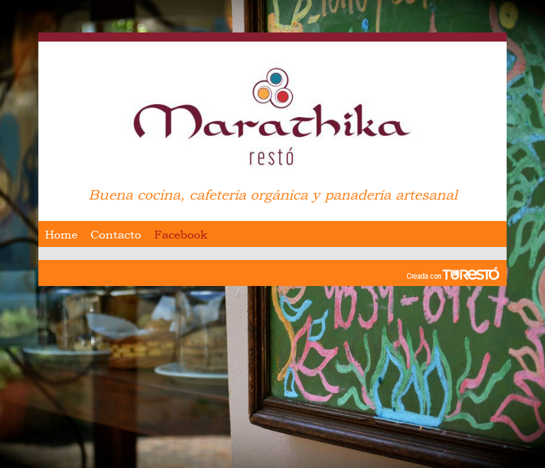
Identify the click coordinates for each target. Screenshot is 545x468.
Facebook (180, 234)
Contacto (115, 234)
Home (61, 234)
